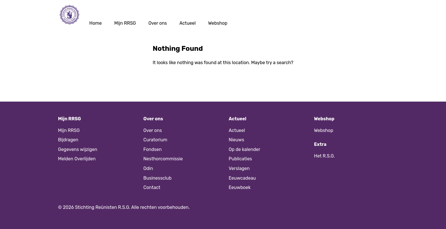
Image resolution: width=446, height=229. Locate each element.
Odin (148, 168)
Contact (151, 187)
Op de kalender (244, 149)
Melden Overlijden (77, 158)
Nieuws (236, 139)
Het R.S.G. (324, 156)
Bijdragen (68, 139)
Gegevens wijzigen (77, 149)
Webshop (218, 23)
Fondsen (152, 149)
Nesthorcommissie (163, 158)
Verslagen (239, 168)
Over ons (157, 23)
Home (95, 23)
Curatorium (155, 139)
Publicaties (240, 158)
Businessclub (157, 178)
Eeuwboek (240, 187)
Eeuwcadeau (242, 178)
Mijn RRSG (125, 23)
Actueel (187, 23)
